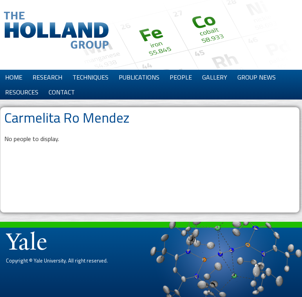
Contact (62, 92)
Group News (256, 77)
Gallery (214, 77)
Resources (21, 92)
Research (47, 77)
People (181, 77)
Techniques (90, 77)
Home (13, 77)
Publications (139, 77)
